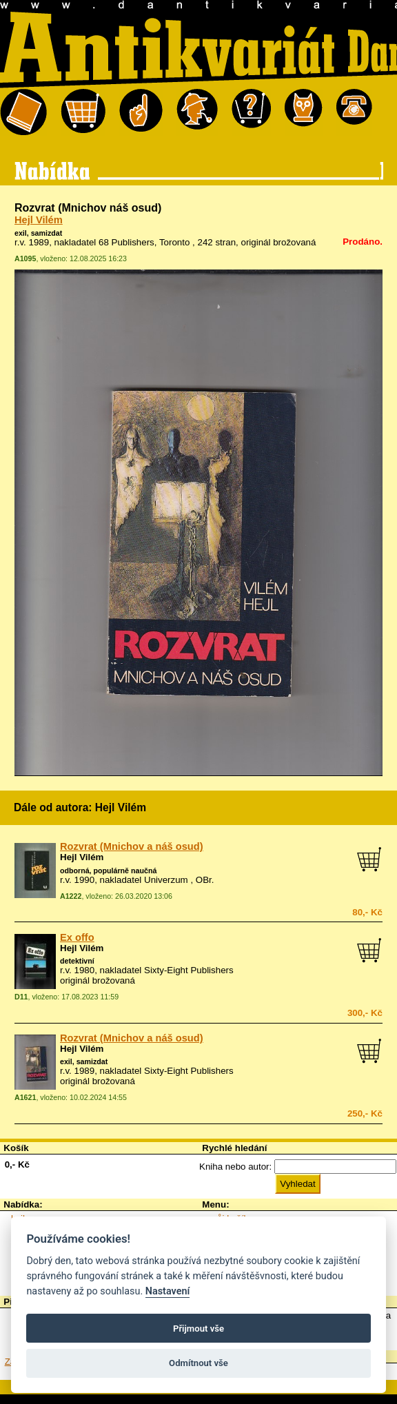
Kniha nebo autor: (235, 1166)
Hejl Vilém (38, 219)
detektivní (77, 961)
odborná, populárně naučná (108, 870)
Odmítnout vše (198, 1363)
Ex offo (77, 937)
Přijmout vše (198, 1328)
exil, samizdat (38, 233)
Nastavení (167, 1291)
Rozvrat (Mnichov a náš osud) (131, 846)
